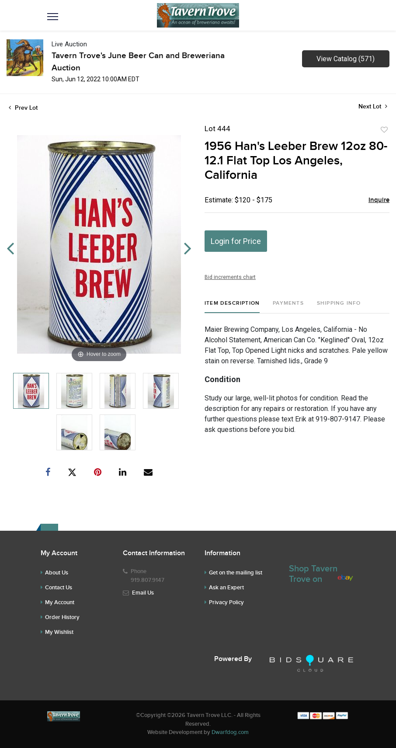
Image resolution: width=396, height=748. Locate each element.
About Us (56, 572)
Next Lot (372, 106)
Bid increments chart (230, 277)
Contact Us (58, 587)
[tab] (232, 306)
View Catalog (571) (345, 59)
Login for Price (236, 241)
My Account (59, 602)
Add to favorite (384, 130)
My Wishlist (59, 632)
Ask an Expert (226, 587)
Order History (62, 617)
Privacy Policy (226, 602)
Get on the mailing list (235, 572)
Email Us (143, 592)
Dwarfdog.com (230, 732)
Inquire (378, 200)
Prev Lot (23, 107)
